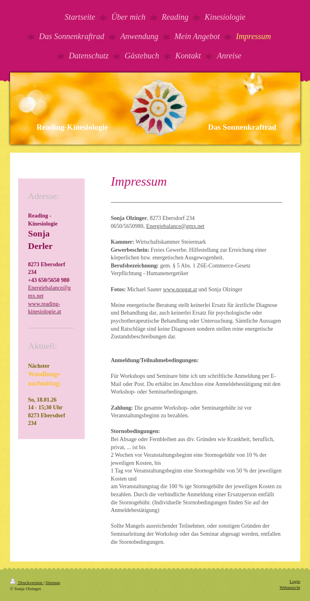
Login (294, 581)
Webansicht (289, 587)
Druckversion (27, 582)
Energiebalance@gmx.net (175, 226)
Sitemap (53, 582)
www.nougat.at (180, 289)
